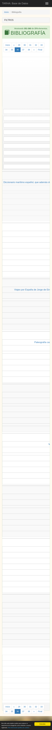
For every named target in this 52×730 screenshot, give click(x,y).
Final (40, 50)
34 (6, 50)
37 (23, 50)
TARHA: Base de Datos (15, 3)
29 (19, 45)
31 (30, 45)
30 (25, 45)
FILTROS (8, 20)
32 (36, 45)
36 (18, 50)
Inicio (6, 12)
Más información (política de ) (18, 728)
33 (41, 45)
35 (12, 50)
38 (29, 50)
